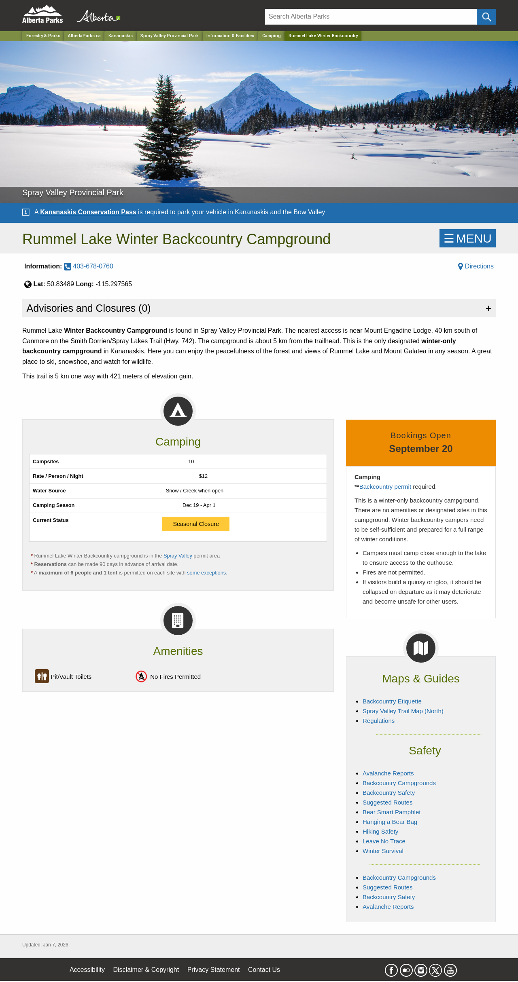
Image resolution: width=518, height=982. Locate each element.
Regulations (379, 720)
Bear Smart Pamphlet (391, 812)
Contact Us (264, 969)
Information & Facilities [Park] (230, 35)
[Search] (371, 17)
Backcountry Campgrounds (399, 782)
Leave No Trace (384, 841)
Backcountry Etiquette (392, 701)
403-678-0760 (88, 266)
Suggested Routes (387, 802)
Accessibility (87, 969)
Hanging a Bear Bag (390, 821)
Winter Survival (383, 850)
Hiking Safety (380, 831)
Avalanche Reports (388, 773)
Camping (271, 35)
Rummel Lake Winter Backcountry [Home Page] (323, 35)
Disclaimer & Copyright (146, 969)
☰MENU (468, 238)
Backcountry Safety (389, 792)
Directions (476, 266)
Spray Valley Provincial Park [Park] (169, 35)
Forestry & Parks (43, 35)
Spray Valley (178, 556)
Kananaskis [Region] (120, 35)
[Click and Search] (486, 17)
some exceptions (206, 573)
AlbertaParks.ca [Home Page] (84, 35)
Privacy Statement (213, 969)
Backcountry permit (385, 486)
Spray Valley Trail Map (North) (403, 710)
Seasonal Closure (196, 524)
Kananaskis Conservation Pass (88, 212)
